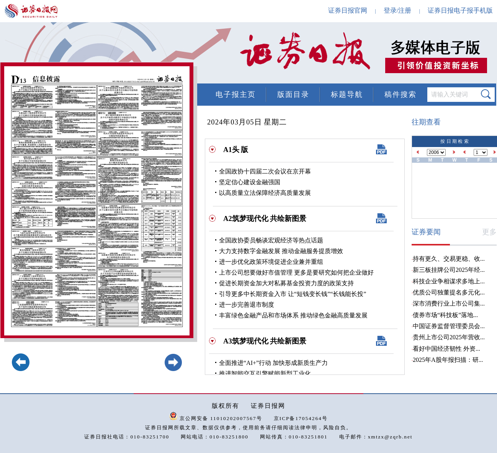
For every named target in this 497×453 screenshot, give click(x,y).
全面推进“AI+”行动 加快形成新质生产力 (273, 363)
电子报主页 (236, 94)
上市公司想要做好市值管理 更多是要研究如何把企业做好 (296, 272)
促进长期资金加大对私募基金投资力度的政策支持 (286, 283)
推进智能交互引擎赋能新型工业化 (265, 373)
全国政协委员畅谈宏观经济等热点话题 (271, 240)
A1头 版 (235, 150)
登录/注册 (398, 10)
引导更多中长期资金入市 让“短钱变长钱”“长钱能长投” (292, 294)
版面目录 (293, 94)
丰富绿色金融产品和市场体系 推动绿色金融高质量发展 (293, 315)
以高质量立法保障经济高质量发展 (265, 193)
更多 (489, 232)
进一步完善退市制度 (246, 304)
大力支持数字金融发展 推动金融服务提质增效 (281, 251)
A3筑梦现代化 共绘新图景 (264, 341)
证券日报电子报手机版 (460, 10)
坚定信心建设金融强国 (249, 182)
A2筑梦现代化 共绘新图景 (264, 218)
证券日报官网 (347, 10)
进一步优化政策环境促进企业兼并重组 (271, 261)
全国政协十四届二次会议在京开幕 (265, 171)
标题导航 (347, 94)
